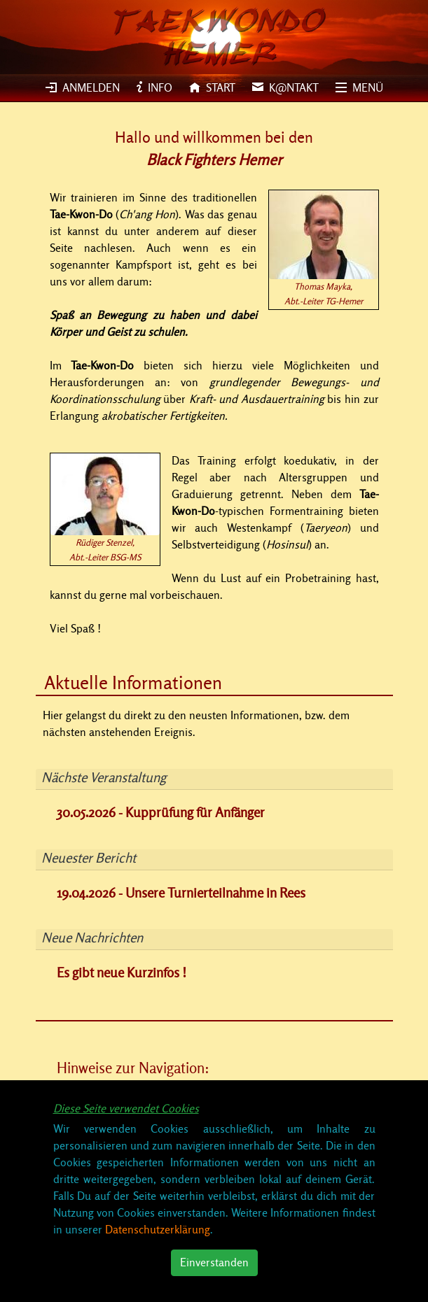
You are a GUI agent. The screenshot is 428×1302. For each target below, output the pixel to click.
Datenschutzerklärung (157, 1230)
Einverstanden (214, 1262)
